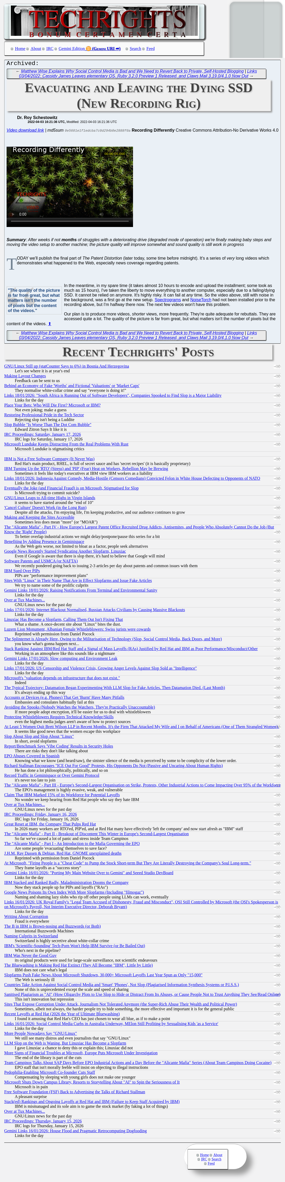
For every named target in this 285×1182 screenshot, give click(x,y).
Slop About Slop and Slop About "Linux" (39, 737)
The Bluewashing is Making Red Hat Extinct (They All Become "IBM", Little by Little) (78, 966)
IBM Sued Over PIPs (22, 572)
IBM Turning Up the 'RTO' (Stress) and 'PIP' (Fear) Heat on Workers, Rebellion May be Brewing (86, 470)
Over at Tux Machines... (24, 601)
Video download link (25, 131)
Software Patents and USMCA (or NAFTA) (41, 562)
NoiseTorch (200, 301)
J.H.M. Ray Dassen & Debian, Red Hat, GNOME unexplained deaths (62, 854)
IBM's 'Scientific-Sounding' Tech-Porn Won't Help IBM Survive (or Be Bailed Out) (74, 947)
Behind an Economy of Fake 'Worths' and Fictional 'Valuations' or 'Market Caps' (71, 387)
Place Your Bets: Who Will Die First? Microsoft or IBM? (52, 406)
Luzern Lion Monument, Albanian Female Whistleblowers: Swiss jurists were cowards (77, 630)
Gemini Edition (72, 48)
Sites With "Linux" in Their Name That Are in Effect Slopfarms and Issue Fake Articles (78, 582)
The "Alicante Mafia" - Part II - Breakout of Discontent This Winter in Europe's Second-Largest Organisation (96, 835)
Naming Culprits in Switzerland (31, 937)
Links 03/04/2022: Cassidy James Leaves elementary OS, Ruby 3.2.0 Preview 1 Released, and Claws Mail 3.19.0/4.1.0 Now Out (138, 75)
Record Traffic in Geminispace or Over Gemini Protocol (51, 776)
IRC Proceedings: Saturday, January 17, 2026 (42, 435)
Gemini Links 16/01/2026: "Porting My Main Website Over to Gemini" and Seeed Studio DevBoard (88, 874)
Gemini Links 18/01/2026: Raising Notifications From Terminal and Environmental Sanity (80, 591)
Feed (150, 48)
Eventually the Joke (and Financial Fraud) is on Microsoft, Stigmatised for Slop (71, 489)
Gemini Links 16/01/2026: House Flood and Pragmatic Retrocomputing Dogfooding (75, 1132)
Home (20, 48)
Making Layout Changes (25, 377)
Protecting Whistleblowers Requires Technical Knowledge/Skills (59, 718)
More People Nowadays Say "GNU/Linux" (40, 1034)
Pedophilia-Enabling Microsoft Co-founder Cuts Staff (49, 1073)
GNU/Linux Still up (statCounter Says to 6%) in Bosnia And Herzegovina (66, 367)
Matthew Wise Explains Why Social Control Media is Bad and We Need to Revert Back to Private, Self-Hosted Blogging (132, 72)
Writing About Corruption (26, 918)
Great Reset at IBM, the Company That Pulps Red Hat (50, 825)
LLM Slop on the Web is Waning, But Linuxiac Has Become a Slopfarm (65, 1044)
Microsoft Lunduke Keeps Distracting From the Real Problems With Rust (66, 445)
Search (135, 48)
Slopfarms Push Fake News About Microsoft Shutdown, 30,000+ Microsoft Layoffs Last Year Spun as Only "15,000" (103, 976)
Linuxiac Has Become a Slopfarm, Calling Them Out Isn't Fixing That (63, 621)
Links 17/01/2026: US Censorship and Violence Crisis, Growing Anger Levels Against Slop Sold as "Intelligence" (100, 669)
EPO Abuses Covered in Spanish (32, 757)
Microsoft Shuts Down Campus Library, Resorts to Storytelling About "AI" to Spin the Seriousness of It (92, 1083)
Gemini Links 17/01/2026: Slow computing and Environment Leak (60, 659)
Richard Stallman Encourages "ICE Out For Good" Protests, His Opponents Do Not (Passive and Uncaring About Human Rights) (113, 767)
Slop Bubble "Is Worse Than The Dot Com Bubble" (47, 426)
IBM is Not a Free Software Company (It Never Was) (49, 460)
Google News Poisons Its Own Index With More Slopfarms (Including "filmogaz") (74, 893)
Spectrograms (168, 301)
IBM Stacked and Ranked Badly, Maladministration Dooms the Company (66, 884)
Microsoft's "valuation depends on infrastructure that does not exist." (62, 679)
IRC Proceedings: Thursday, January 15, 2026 (43, 1122)
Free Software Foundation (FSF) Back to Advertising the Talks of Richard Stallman (74, 1093)
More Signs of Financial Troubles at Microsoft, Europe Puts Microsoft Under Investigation (81, 1054)
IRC (49, 48)
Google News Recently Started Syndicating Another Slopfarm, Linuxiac (65, 552)
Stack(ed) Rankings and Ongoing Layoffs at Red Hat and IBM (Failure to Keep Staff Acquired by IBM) (92, 1103)
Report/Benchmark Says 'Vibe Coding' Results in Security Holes (58, 747)
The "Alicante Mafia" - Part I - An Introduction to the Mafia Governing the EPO (72, 845)
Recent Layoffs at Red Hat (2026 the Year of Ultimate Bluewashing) (62, 1015)
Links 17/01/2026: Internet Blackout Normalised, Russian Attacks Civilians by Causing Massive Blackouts (94, 611)
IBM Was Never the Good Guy (30, 956)
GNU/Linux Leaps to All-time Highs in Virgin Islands (49, 499)
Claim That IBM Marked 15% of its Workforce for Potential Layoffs (62, 796)
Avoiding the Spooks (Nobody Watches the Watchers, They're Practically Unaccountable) (79, 708)
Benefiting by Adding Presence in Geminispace (44, 543)
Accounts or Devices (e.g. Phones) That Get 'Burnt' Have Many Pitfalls (64, 698)
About (36, 48)
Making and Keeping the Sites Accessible (39, 518)
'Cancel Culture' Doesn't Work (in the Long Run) (45, 509)
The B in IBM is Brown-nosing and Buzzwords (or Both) (52, 927)
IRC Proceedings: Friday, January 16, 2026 (40, 815)
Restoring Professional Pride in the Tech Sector (44, 416)
